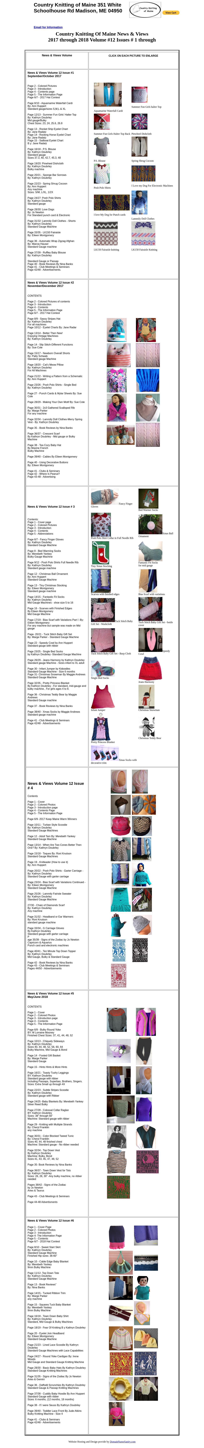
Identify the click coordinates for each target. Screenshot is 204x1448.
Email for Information (48, 27)
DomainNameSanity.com (122, 1441)
